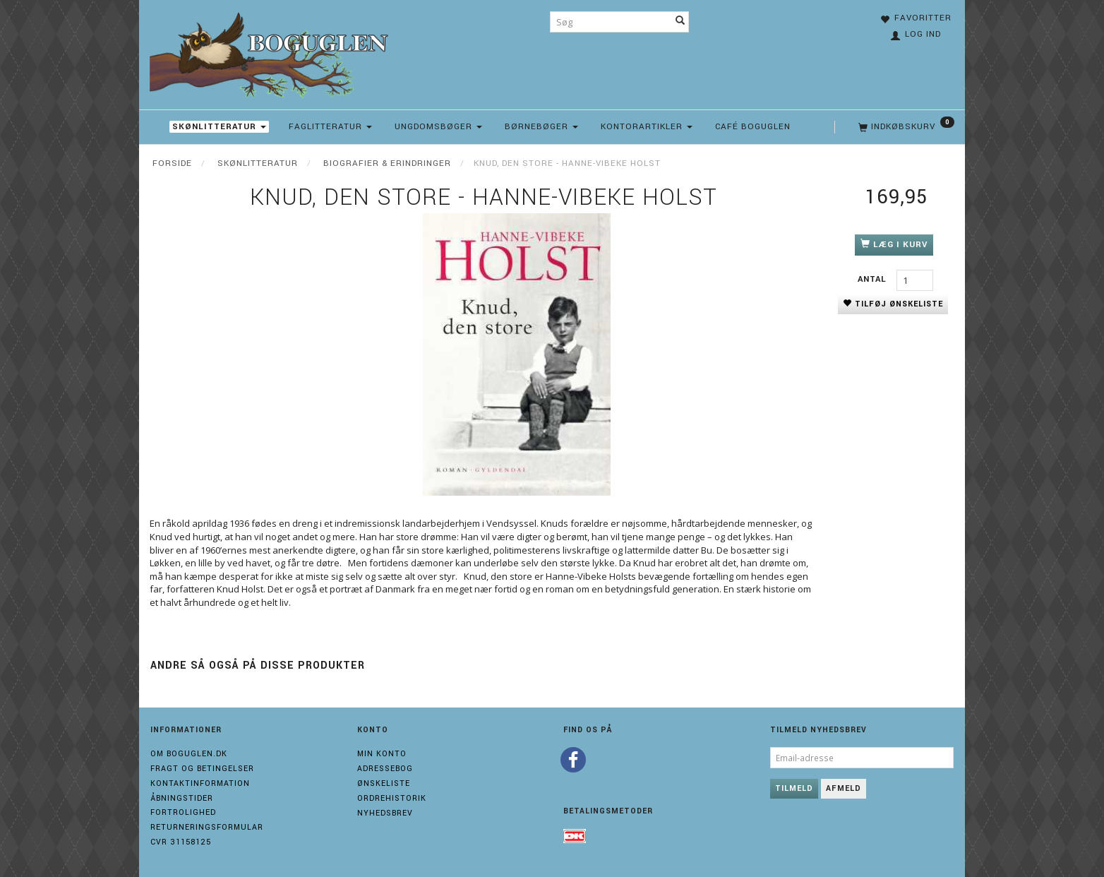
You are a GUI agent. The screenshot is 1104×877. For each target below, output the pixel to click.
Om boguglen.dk (188, 753)
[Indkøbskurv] (905, 127)
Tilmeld (794, 788)
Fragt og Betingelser (202, 768)
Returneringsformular (206, 827)
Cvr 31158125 (180, 842)
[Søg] (680, 22)
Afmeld (843, 788)
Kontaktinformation (200, 783)
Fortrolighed (183, 812)
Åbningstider (181, 798)
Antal (873, 279)
